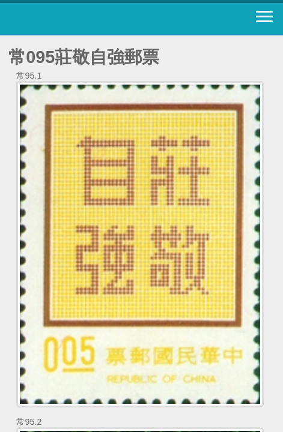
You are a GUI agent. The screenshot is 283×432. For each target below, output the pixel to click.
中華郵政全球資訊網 (75, 19)
